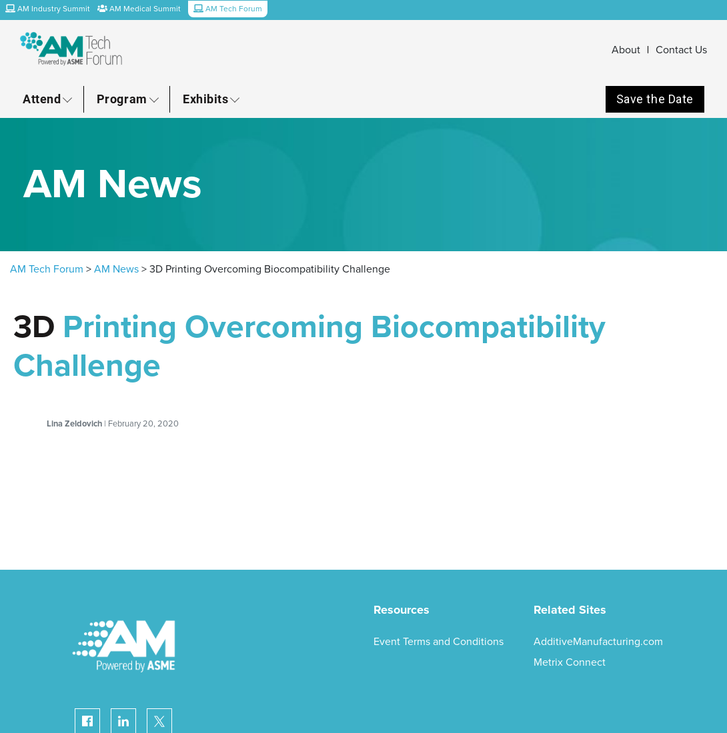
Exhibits (205, 99)
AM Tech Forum (46, 269)
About (626, 50)
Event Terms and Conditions (439, 641)
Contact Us (681, 50)
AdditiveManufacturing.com (598, 641)
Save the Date (655, 99)
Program (122, 99)
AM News (116, 269)
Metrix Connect (570, 662)
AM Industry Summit (47, 8)
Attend (42, 99)
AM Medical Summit (139, 8)
